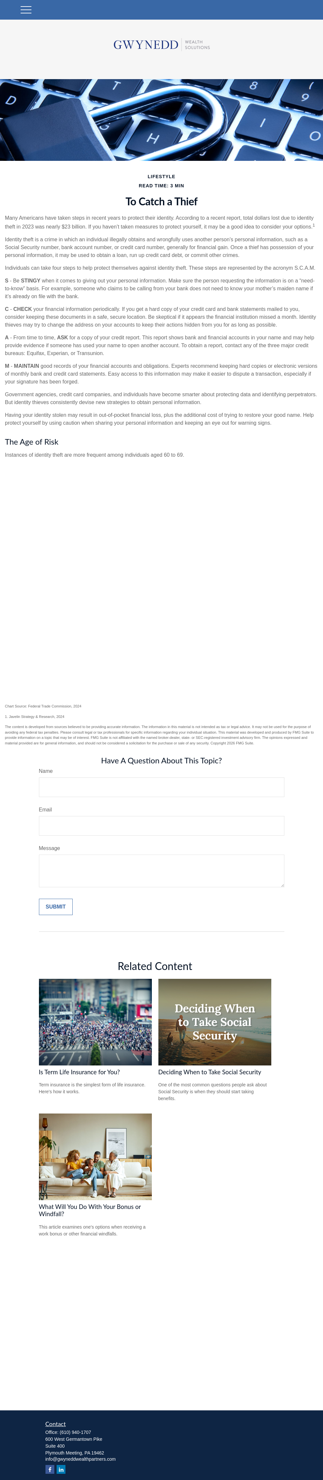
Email (45, 809)
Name (46, 771)
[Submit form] (56, 907)
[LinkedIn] (61, 1469)
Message (49, 848)
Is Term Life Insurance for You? (79, 1072)
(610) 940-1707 (75, 1432)
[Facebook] (49, 1469)
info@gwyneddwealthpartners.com (80, 1459)
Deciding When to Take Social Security (209, 1072)
